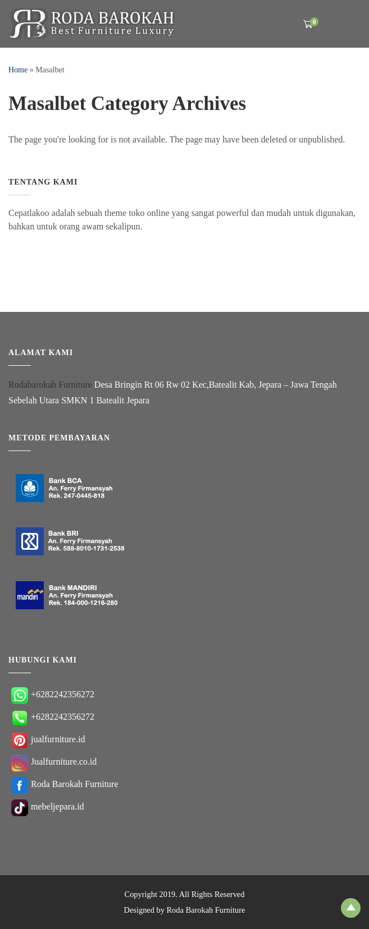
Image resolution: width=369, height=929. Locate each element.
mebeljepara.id (47, 806)
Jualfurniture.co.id (54, 761)
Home (18, 70)
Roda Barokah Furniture (65, 784)
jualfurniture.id (48, 739)
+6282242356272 (52, 694)
